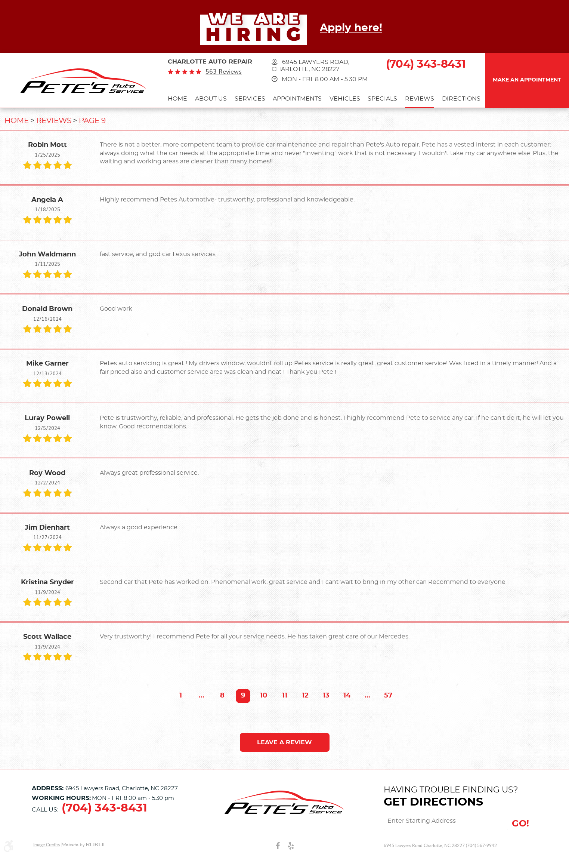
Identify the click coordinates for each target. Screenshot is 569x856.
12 (305, 695)
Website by (83, 845)
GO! (520, 823)
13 (326, 695)
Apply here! (351, 28)
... (201, 695)
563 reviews (223, 71)
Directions (461, 99)
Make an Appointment (527, 80)
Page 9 (92, 120)
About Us (211, 99)
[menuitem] (177, 100)
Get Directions (433, 802)
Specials (382, 99)
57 (388, 695)
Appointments (297, 99)
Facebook (277, 845)
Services (250, 99)
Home (177, 99)
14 (346, 695)
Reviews (419, 99)
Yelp (290, 845)
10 (263, 695)
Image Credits (46, 845)
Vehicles (345, 99)
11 (284, 695)
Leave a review (284, 742)
